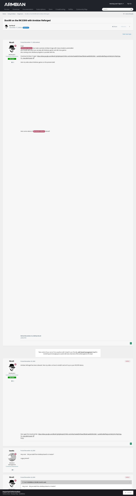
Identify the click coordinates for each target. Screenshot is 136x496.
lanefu (11, 451)
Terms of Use (6, 493)
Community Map (81, 9)
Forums (6, 9)
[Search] (111, 9)
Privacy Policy (14, 493)
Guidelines (22, 493)
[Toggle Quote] (23, 482)
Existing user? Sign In (117, 3)
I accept (128, 492)
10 (12, 62)
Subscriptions (41, 9)
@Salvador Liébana (26, 48)
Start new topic (127, 34)
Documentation (28, 9)
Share (114, 26)
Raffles (70, 9)
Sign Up (129, 3)
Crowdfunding (60, 9)
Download (16, 9)
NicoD (13, 25)
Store (50, 9)
